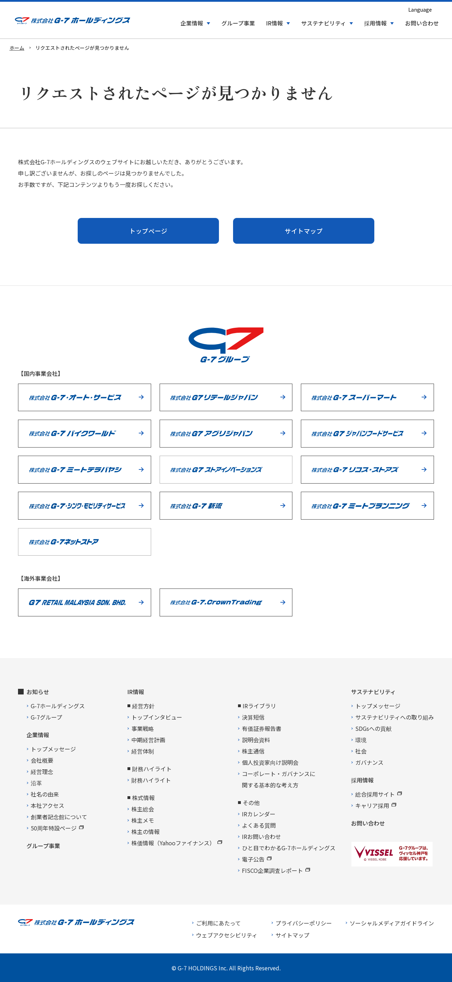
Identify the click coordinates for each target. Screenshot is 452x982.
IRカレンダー (258, 814)
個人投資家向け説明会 (270, 762)
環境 (361, 739)
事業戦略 (142, 728)
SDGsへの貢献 (373, 728)
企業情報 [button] (191, 23)
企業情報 (37, 734)
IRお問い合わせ (261, 836)
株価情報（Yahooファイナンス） (176, 843)
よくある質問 (259, 825)
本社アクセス (47, 805)
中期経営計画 (148, 739)
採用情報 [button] (375, 23)
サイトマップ (304, 230)
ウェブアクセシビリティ (226, 935)
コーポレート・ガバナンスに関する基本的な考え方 (278, 779)
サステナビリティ (373, 691)
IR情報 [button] (274, 23)
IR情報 (135, 691)
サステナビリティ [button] (323, 23)
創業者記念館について (59, 816)
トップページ (148, 230)
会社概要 (42, 760)
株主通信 (253, 751)
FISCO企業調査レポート (276, 870)
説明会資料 (256, 739)
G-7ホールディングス (58, 706)
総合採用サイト (378, 794)
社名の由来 (45, 794)
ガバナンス (369, 762)
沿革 (36, 783)
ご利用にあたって (218, 923)
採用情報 (362, 780)
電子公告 (257, 859)
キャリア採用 (375, 805)
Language (420, 9)
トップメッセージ (53, 749)
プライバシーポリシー (303, 923)
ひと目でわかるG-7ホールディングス (288, 848)
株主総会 (142, 809)
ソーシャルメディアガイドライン (392, 923)
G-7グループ (46, 717)
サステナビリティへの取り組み (394, 717)
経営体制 (142, 751)
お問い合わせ (422, 23)
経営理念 (42, 771)
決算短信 (253, 717)
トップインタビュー (156, 717)
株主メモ (142, 820)
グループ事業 (238, 23)
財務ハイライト (151, 780)
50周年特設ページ (57, 828)
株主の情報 (145, 831)
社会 (361, 751)
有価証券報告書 (261, 728)
